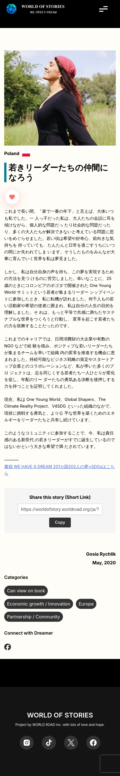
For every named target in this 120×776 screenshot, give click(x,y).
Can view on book (26, 590)
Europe (86, 604)
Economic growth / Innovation (38, 604)
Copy (60, 522)
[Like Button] (12, 197)
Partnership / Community (33, 617)
